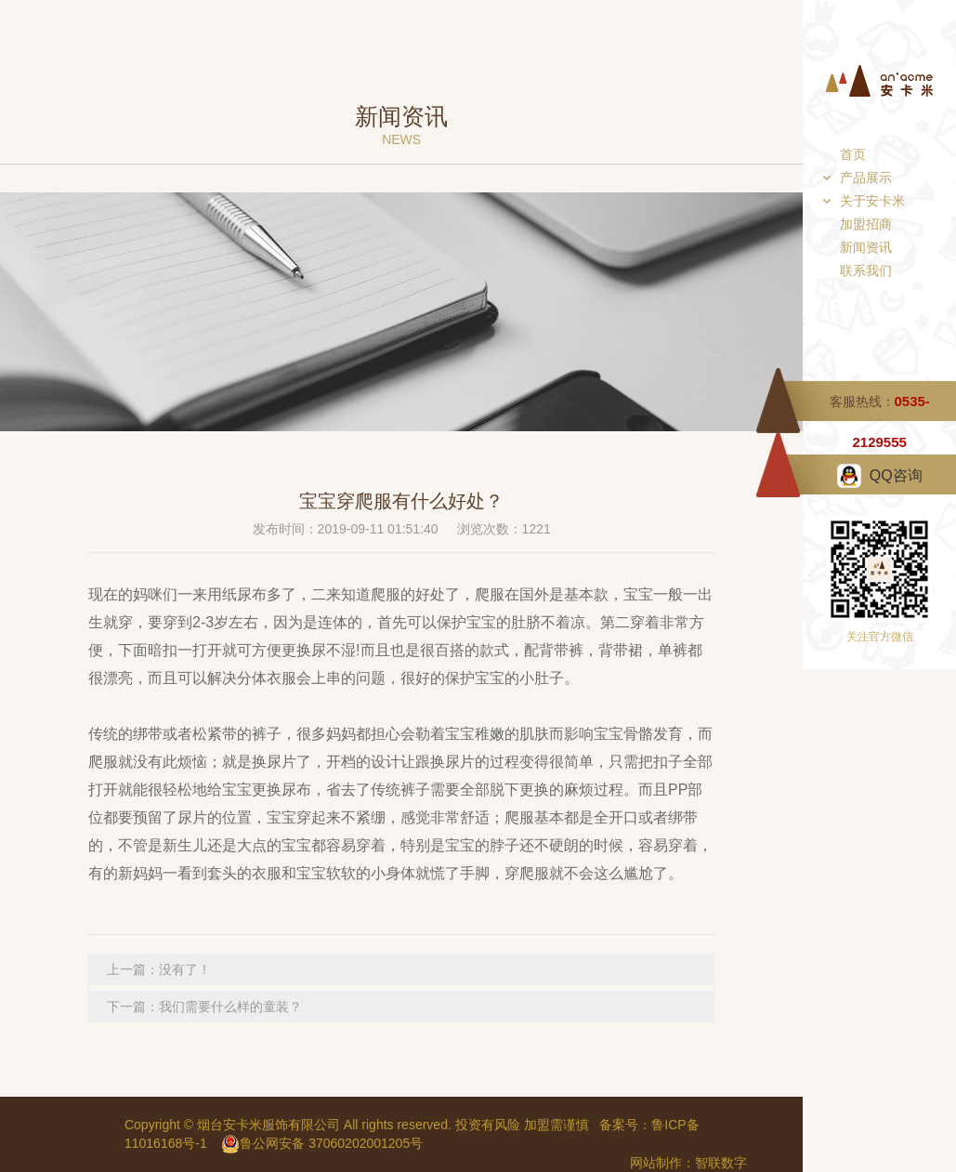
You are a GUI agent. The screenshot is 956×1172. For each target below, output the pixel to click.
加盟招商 (866, 224)
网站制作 (656, 1162)
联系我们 (866, 270)
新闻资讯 (866, 247)
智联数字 (721, 1162)
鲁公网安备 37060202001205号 (322, 1143)
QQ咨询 (896, 475)
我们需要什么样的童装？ (230, 1006)
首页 (853, 154)
